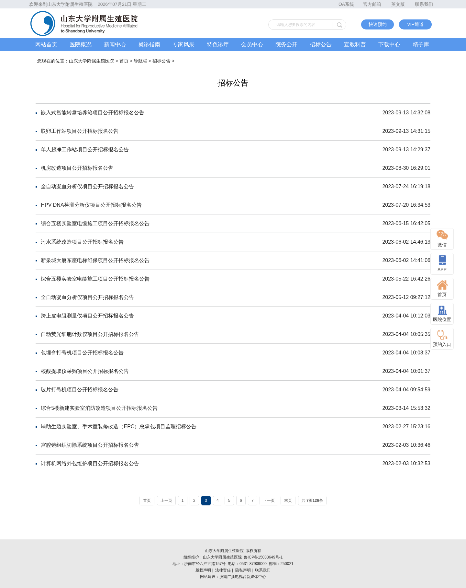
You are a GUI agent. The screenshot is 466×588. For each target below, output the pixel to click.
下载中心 (389, 44)
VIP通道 (415, 24)
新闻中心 (115, 44)
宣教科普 (355, 44)
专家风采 (183, 44)
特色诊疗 (218, 44)
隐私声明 (243, 570)
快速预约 (378, 24)
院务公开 (286, 44)
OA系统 (346, 4)
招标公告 (321, 44)
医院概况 (81, 44)
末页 (288, 500)
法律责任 (223, 570)
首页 (123, 60)
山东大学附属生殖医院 (91, 60)
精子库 (421, 44)
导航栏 (140, 60)
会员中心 (252, 44)
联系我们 (424, 4)
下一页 (269, 500)
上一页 (166, 500)
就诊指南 (149, 44)
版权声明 (203, 570)
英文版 (398, 4)
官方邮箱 (372, 4)
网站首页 (46, 44)
